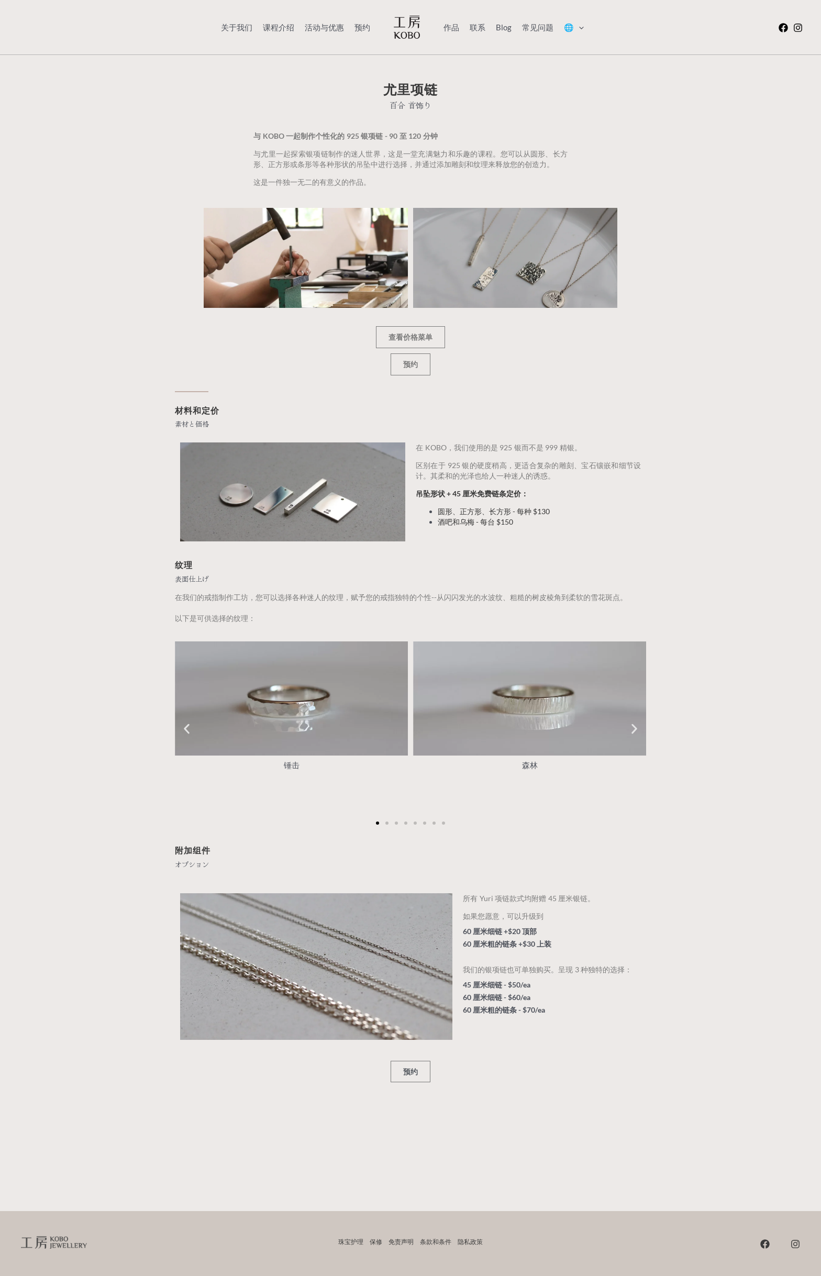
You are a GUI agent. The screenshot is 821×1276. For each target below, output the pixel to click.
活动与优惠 (324, 27)
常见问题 (537, 27)
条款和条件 (435, 1242)
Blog (504, 27)
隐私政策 (470, 1242)
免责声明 (401, 1242)
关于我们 (236, 27)
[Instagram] (798, 27)
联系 (477, 27)
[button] (186, 729)
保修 (376, 1242)
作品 (451, 27)
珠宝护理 (350, 1242)
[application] (579, 27)
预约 (362, 27)
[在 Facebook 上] (783, 27)
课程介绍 (278, 27)
